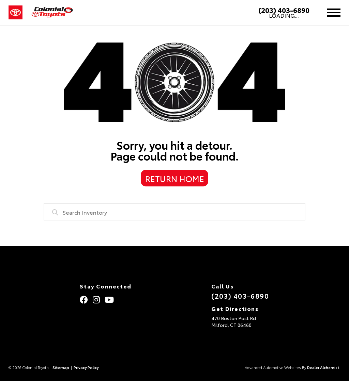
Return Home (174, 178)
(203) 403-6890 (283, 10)
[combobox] (174, 211)
